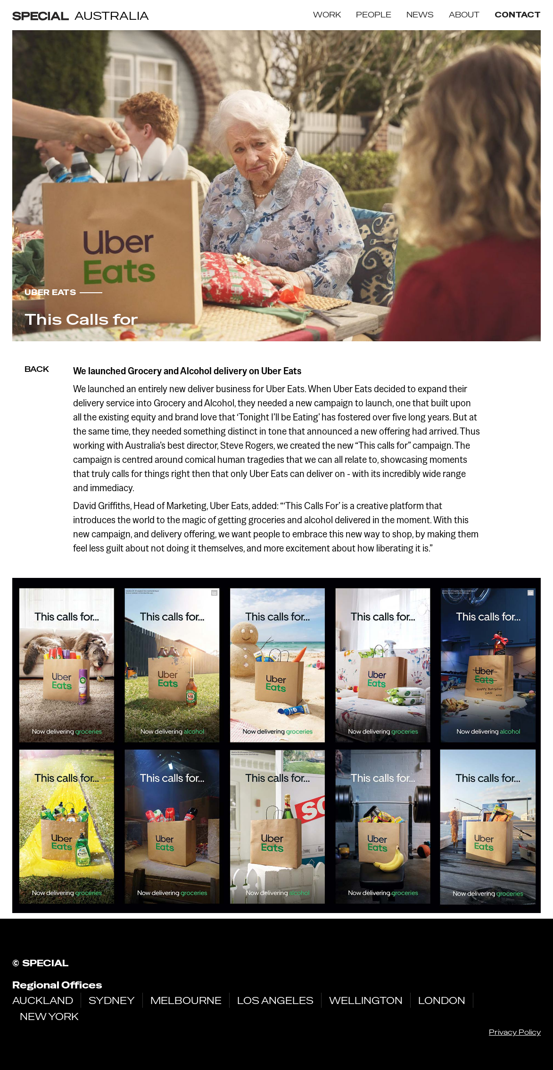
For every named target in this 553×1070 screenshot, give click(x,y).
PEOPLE (373, 15)
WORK (327, 15)
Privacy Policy (515, 1032)
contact (518, 15)
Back (37, 369)
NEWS (420, 15)
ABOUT (464, 15)
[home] (80, 15)
